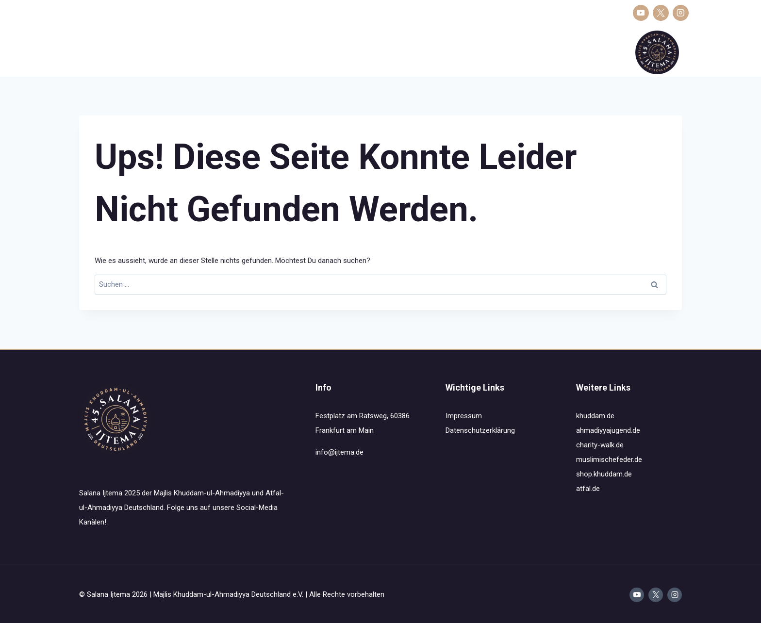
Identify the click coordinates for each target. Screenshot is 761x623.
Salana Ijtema (96, 52)
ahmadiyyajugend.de (608, 430)
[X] (661, 13)
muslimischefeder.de (609, 459)
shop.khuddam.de (604, 474)
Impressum (464, 415)
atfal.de (588, 488)
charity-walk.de (600, 445)
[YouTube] (641, 13)
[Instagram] (681, 13)
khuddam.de (595, 415)
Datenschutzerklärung (480, 430)
